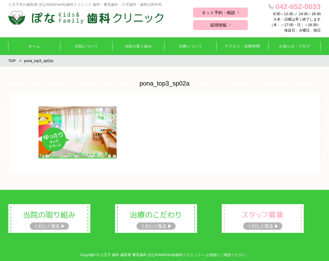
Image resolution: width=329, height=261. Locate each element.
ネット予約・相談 (218, 12)
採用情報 (218, 25)
